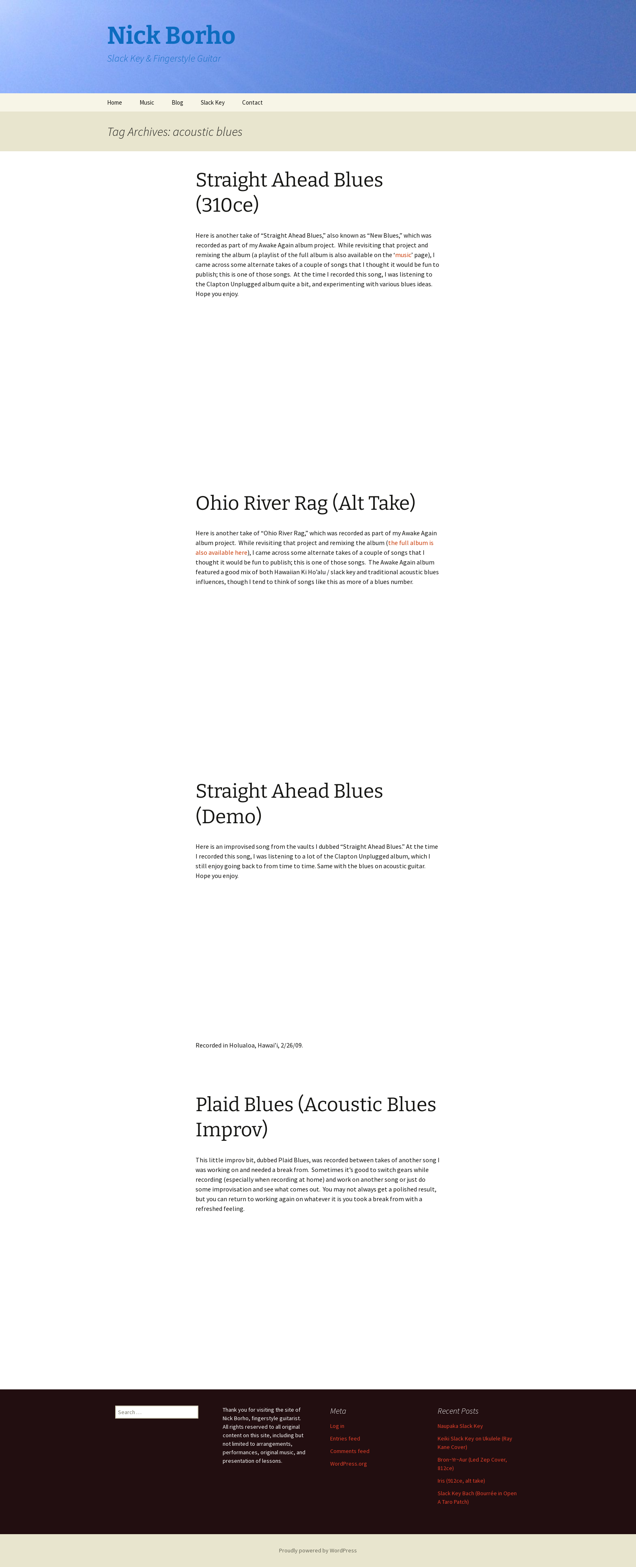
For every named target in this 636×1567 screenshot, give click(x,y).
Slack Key (213, 102)
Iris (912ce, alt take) (461, 1480)
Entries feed (345, 1438)
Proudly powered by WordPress (318, 1550)
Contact (252, 102)
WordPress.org (348, 1463)
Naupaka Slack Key (460, 1426)
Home (114, 102)
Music (147, 102)
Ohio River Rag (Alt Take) (306, 503)
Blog (177, 102)
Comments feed (350, 1451)
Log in (337, 1426)
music (403, 255)
